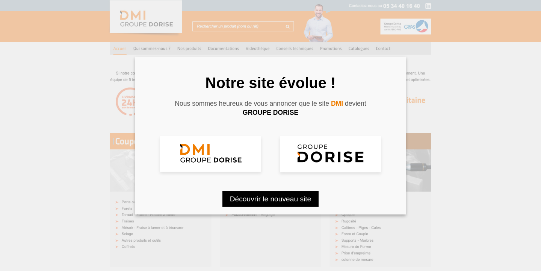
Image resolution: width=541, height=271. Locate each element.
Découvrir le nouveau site (270, 198)
